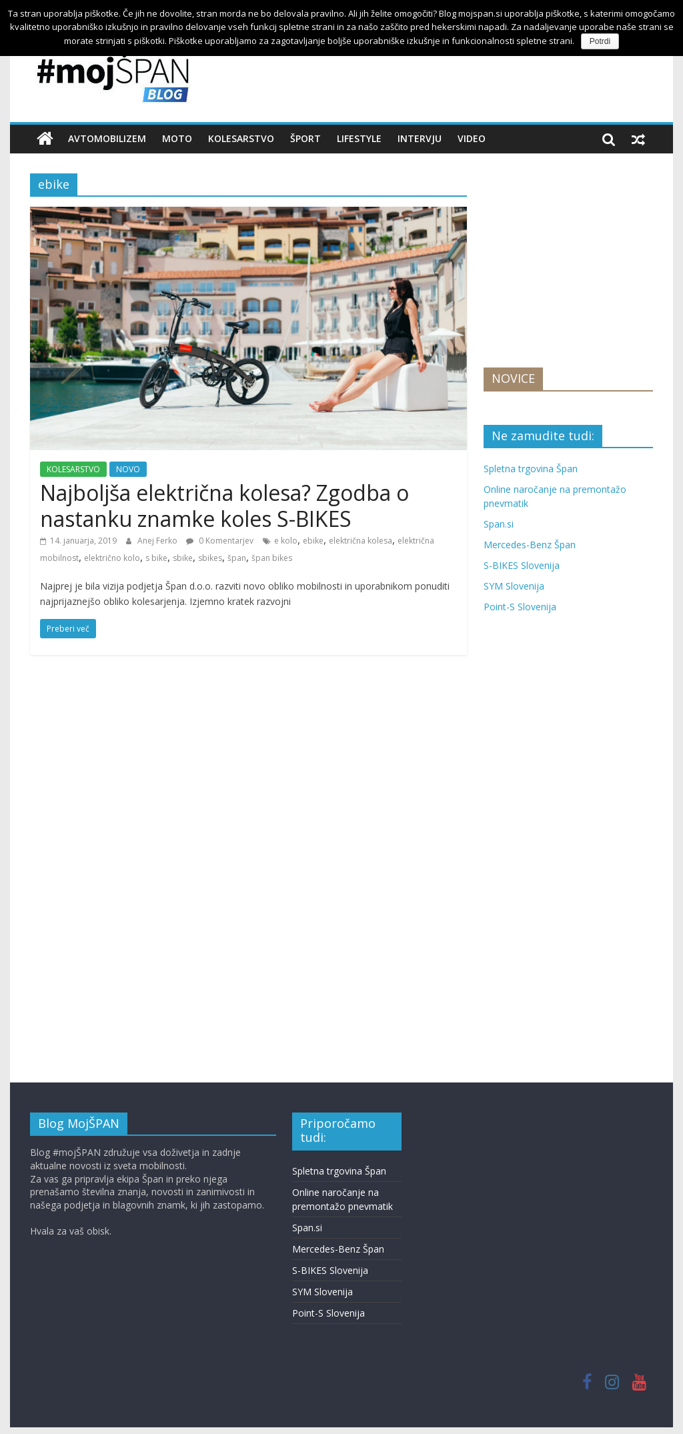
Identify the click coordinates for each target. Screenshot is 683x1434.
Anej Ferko (158, 540)
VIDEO (472, 138)
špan (236, 558)
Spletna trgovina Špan (531, 468)
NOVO (128, 469)
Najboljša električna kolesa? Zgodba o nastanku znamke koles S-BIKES (224, 505)
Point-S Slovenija (520, 606)
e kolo (285, 540)
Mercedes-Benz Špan (530, 544)
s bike (156, 558)
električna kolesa (360, 540)
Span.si (499, 524)
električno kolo (112, 558)
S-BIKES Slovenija (522, 565)
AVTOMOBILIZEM (107, 138)
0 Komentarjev (219, 540)
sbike (183, 558)
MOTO (177, 138)
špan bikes (271, 558)
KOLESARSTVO (241, 138)
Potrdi (600, 41)
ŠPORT (305, 138)
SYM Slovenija (514, 586)
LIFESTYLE (359, 138)
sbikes (210, 558)
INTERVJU (420, 138)
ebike (313, 540)
